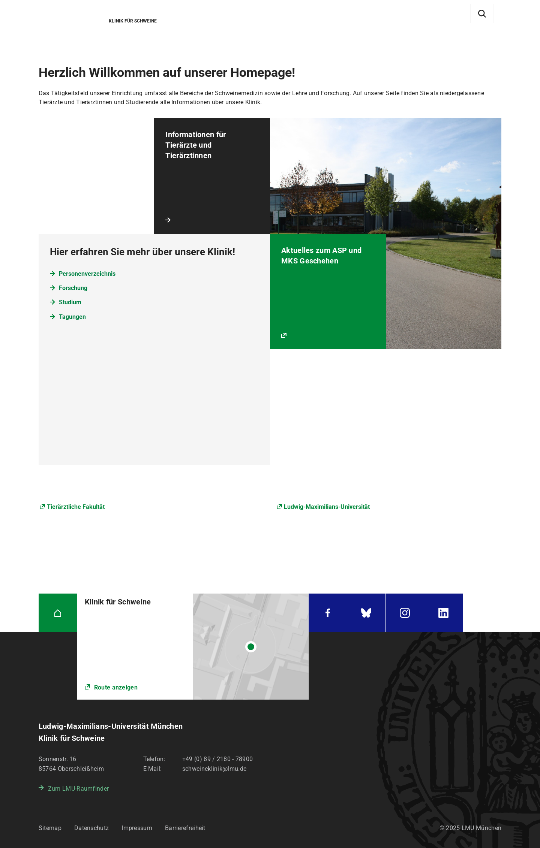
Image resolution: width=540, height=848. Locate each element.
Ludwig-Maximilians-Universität (327, 506)
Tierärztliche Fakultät (76, 506)
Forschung (73, 288)
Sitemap (50, 828)
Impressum (137, 828)
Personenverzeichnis (87, 273)
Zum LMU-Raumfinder (78, 788)
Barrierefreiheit (185, 828)
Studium (70, 302)
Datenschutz (91, 828)
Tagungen (72, 316)
